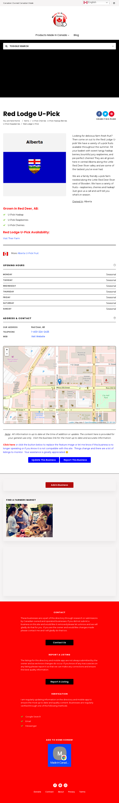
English (90, 2)
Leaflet (71, 422)
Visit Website (38, 336)
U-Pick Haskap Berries (57, 121)
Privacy (71, 791)
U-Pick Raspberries (11, 124)
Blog (76, 35)
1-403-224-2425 (40, 331)
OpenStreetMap (91, 422)
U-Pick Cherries (39, 121)
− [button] (7, 354)
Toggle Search (17, 46)
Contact (49, 791)
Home (17, 121)
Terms (82, 791)
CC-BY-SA (111, 422)
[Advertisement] (59, 75)
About (61, 791)
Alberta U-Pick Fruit (28, 253)
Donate (37, 791)
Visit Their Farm (11, 238)
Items (26, 121)
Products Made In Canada (52, 35)
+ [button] (7, 350)
